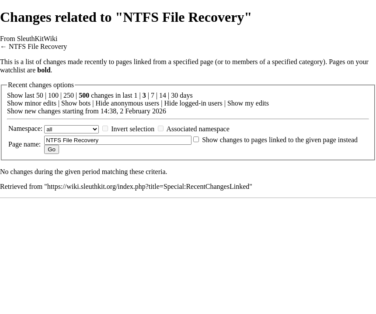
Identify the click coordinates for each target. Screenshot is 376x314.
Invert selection (132, 129)
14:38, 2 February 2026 (133, 111)
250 (68, 95)
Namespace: (25, 128)
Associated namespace (197, 129)
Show (15, 103)
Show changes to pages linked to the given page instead (280, 139)
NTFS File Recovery (38, 46)
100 (53, 95)
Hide (102, 103)
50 (39, 95)
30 (174, 95)
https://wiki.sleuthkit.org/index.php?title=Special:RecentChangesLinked (148, 186)
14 (162, 95)
